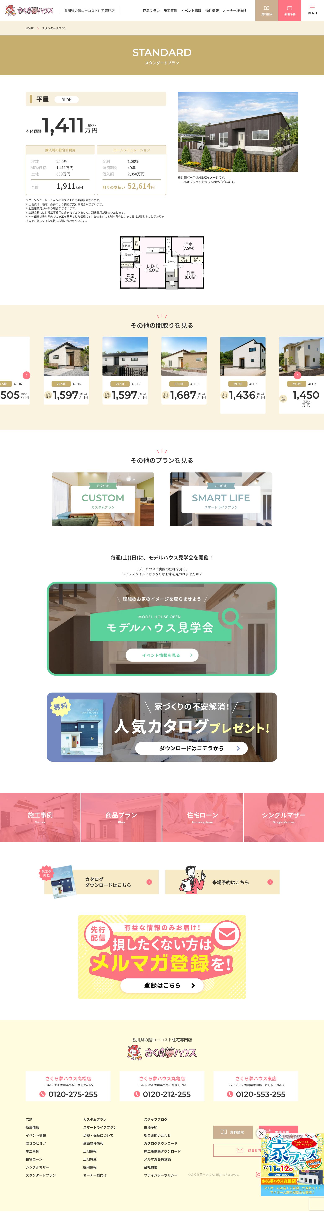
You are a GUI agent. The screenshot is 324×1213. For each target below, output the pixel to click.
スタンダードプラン (41, 1176)
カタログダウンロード (161, 1145)
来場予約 (150, 1129)
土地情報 (90, 1153)
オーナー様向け (234, 10)
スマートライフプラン (100, 1129)
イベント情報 (191, 10)
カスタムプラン (94, 1121)
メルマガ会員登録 (157, 1161)
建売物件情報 (93, 1145)
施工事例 (170, 10)
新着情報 (32, 1129)
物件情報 (212, 10)
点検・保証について (98, 1137)
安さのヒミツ (36, 1145)
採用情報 (90, 1168)
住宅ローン (34, 1161)
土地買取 (90, 1161)
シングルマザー (37, 1168)
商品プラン (151, 10)
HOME (30, 28)
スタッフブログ (155, 1121)
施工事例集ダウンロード (162, 1153)
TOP (29, 1121)
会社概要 (150, 1168)
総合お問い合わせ (157, 1137)
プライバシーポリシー (161, 1176)
